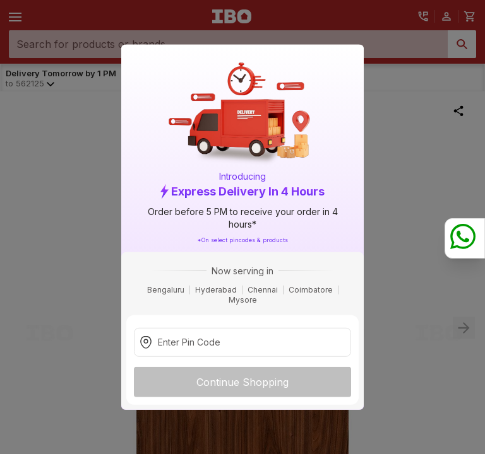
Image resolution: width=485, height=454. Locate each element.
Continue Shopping (242, 381)
